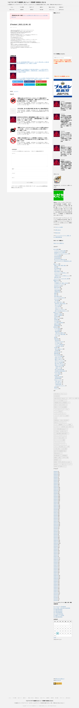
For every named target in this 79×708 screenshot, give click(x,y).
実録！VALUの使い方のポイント (61, 310)
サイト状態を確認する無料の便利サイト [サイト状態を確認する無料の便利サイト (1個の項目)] (61, 433)
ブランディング (57, 288)
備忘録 (55, 387)
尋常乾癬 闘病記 (57, 325)
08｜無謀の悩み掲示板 (58, 616)
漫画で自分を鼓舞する (59, 332)
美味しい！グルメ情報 (59, 365)
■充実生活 (56, 327)
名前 (13, 168)
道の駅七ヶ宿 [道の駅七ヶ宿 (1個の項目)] (56, 466)
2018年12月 (56, 575)
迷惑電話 (56, 319)
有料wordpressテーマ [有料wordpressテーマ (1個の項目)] (58, 453)
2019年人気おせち (59, 366)
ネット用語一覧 (58, 343)
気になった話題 (58, 305)
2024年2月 (56, 484)
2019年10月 (56, 560)
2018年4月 (56, 587)
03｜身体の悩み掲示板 (58, 609)
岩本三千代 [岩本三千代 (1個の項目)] (56, 451)
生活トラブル (12, 9)
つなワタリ (16, 91)
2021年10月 (56, 525)
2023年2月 (56, 502)
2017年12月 (56, 593)
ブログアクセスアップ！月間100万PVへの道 (62, 261)
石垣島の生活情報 (58, 376)
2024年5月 (56, 480)
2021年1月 (56, 538)
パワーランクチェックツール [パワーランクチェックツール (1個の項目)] (59, 442)
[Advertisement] (63, 34)
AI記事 (55, 266)
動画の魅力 (56, 353)
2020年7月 (56, 547)
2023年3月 (56, 500)
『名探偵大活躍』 (58, 384)
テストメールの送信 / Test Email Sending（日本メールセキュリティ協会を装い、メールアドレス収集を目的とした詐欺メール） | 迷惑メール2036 (66, 137)
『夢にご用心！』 (58, 381)
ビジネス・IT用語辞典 (59, 344)
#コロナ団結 (56, 321)
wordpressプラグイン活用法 (59, 252)
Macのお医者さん (57, 271)
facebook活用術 (57, 256)
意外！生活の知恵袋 (59, 369)
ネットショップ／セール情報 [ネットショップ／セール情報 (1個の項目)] (59, 440)
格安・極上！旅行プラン (59, 363)
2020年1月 (56, 556)
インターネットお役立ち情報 (59, 250)
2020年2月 (56, 554)
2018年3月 (56, 588)
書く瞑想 (41, 9)
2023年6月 (56, 496)
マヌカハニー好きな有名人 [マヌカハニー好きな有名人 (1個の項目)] (59, 446)
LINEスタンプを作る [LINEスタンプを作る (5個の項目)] (58, 404)
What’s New (57, 232)
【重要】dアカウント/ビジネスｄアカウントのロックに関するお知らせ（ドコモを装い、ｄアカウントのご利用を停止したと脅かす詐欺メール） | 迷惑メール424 (32, 129)
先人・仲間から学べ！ (58, 302)
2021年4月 (56, 534)
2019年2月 (56, 572)
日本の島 (56, 375)
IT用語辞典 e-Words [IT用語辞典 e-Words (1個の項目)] (57, 402)
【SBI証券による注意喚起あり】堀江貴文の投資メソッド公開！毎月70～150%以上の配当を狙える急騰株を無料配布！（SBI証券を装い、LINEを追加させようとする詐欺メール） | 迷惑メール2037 (29, 71)
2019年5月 (56, 568)
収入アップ (32, 7)
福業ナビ (41, 7)
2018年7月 (56, 582)
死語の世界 (57, 340)
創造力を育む (56, 287)
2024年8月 (56, 477)
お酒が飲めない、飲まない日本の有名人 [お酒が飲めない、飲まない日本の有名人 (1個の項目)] (61, 420)
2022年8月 (56, 510)
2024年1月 (56, 486)
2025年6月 (56, 471)
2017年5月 (56, 598)
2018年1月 (56, 591)
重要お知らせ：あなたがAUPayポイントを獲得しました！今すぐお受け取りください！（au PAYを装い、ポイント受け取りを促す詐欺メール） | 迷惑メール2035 (66, 151)
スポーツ (56, 335)
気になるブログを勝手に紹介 (59, 259)
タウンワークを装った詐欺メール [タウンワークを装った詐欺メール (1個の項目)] (60, 437)
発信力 (55, 294)
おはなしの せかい (58, 379)
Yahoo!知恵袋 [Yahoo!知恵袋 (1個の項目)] (64, 407)
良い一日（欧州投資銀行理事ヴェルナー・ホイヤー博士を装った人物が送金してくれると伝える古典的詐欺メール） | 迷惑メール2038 (66, 107)
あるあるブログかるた (59, 341)
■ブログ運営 (56, 249)
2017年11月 (56, 594)
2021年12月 (56, 522)
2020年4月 (56, 552)
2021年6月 (56, 531)
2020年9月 (56, 544)
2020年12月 (56, 540)
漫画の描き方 (56, 277)
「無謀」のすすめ (51, 7)
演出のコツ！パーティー (59, 360)
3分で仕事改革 (57, 268)
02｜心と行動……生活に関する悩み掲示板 (62, 608)
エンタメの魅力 (57, 328)
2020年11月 (56, 541)
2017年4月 (56, 600)
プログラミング (57, 274)
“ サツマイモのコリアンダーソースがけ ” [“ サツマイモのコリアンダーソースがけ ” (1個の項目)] (61, 409)
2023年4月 (56, 499)
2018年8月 (56, 581)
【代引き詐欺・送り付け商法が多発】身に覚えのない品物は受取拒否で (33, 108)
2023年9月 (56, 491)
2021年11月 (56, 524)
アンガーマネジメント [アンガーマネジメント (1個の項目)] (62, 422)
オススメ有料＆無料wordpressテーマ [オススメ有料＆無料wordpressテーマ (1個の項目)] (60, 429)
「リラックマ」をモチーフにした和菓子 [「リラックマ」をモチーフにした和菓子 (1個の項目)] (61, 415)
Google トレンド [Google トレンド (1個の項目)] (63, 400)
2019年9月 (56, 562)
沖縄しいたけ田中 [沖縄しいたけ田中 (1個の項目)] (62, 457)
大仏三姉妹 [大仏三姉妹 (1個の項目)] (65, 448)
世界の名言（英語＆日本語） (60, 303)
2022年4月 (56, 516)
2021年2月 (56, 537)
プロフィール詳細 (59, 227)
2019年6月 (56, 566)
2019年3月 (56, 571)
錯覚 (55, 337)
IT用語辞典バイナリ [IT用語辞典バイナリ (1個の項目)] (66, 402)
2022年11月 (56, 506)
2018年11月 (56, 576)
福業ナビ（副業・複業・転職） (60, 265)
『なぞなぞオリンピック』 (60, 385)
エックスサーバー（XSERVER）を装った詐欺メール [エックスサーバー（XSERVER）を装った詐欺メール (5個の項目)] (63, 426)
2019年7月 (56, 565)
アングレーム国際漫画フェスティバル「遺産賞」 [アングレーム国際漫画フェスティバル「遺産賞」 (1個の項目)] (63, 424)
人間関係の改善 (57, 291)
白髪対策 (21, 9)
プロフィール (51, 9)
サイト (13, 177)
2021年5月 (56, 532)
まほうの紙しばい (58, 382)
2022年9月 (56, 509)
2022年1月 (56, 521)
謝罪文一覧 (56, 324)
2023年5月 (56, 497)
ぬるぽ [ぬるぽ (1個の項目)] (55, 422)
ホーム (12, 7)
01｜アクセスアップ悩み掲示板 (60, 606)
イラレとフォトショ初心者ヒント (60, 272)
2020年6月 (56, 549)
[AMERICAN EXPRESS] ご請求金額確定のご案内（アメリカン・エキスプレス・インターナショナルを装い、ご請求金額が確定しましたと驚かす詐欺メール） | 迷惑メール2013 (33, 119)
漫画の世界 (57, 331)
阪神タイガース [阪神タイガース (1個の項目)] (63, 466)
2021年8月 (56, 528)
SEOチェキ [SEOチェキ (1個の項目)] (65, 404)
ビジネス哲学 (57, 306)
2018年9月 (56, 579)
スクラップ (56, 388)
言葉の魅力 (56, 338)
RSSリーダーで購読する (59, 243)
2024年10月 (56, 474)
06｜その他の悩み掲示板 (58, 613)
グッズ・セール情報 (59, 356)
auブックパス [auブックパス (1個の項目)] (56, 400)
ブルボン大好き (57, 372)
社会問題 (56, 316)
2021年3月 (56, 535)
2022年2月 (56, 519)
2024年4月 (56, 481)
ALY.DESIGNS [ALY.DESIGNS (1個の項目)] (56, 396)
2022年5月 (56, 515)
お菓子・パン (58, 368)
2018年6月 (56, 584)
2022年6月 (56, 513)
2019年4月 (56, 569)
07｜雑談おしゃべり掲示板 (59, 615)
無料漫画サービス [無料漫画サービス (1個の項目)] (57, 459)
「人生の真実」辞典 (59, 346)
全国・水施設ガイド (59, 349)
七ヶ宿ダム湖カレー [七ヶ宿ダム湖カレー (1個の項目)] (57, 448)
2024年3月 (56, 483)
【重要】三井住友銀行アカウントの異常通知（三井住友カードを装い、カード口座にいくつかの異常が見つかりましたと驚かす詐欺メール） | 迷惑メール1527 (33, 139)
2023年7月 (56, 494)
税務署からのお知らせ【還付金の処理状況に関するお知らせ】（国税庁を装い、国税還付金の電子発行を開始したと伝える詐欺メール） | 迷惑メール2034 (66, 165)
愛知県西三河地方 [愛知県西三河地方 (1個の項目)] (62, 451)
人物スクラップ (58, 307)
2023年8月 (56, 493)
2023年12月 (56, 487)
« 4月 (55, 637)
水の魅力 (56, 347)
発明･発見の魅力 (57, 351)
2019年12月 (56, 557)
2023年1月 (56, 503)
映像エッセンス (57, 281)
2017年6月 (56, 597)
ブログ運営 (22, 7)
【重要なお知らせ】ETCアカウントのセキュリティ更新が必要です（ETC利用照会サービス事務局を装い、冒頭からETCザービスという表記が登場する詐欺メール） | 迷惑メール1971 (32, 100)
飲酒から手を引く (58, 357)
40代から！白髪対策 (58, 315)
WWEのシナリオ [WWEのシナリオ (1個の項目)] (57, 407)
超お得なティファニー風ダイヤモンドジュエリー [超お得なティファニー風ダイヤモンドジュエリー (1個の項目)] (63, 464)
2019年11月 (56, 559)
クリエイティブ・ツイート (59, 284)
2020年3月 (56, 553)
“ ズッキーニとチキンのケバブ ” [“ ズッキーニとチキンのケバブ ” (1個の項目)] (60, 413)
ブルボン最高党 (58, 373)
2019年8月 (56, 563)
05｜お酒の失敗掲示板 (58, 612)
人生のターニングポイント (60, 309)
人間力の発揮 (56, 290)
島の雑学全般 (57, 378)
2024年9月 (56, 475)
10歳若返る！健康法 (58, 313)
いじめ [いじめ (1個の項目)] (55, 418)
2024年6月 (56, 478)
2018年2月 (56, 590)
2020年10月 (56, 543)
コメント (13, 153)
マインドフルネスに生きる (59, 297)
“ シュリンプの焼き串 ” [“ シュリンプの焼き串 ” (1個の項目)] (58, 411)
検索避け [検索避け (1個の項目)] (55, 457)
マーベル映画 (57, 329)
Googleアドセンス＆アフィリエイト (61, 253)
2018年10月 (56, 578)
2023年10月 (56, 490)
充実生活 (31, 9)
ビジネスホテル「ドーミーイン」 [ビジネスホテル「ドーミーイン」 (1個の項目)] (60, 444)
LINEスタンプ (57, 269)
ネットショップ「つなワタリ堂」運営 (61, 278)
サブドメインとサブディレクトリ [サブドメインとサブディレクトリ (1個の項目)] (60, 435)
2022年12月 (56, 505)
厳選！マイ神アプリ (59, 359)
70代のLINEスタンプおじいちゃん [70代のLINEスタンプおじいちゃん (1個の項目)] (60, 393)
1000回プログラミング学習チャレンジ (62, 275)
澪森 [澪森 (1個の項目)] (67, 457)
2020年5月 (56, 550)
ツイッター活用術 (57, 255)
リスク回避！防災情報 (58, 322)
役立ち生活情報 (57, 354)
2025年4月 (56, 472)
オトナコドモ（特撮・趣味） (60, 334)
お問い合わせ (61, 9)
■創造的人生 (56, 280)
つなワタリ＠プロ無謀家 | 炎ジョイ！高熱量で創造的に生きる (27, 2)
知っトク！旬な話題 (59, 362)
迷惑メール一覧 (57, 318)
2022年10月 (56, 508)
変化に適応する (57, 296)
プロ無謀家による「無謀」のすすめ (61, 283)
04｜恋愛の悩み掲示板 (58, 611)
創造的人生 (61, 7)
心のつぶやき (56, 299)
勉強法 (55, 293)
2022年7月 (56, 512)
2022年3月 (56, 518)
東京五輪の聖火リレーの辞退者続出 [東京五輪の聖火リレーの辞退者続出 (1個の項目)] (60, 455)
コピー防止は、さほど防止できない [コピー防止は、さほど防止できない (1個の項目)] (60, 431)
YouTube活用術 (57, 258)
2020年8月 (56, 546)
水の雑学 (56, 350)
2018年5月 (56, 585)
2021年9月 (56, 527)
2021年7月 (56, 530)
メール (13, 173)
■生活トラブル (56, 312)
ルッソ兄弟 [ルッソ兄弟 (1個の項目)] (67, 446)
